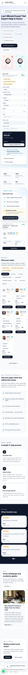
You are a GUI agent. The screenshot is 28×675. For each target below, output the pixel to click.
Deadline (4, 97)
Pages (4, 108)
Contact (15, 671)
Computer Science (7, 280)
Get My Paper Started (9, 45)
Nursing (21, 274)
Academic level (6, 92)
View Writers (6, 50)
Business (13, 274)
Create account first (9, 158)
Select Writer (7, 307)
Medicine (4, 283)
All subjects (5, 274)
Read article (8, 624)
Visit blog (7, 586)
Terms (10, 671)
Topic (3, 114)
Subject (4, 103)
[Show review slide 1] (13, 558)
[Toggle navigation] (25, 2)
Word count (5, 120)
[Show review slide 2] (15, 558)
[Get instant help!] (3, 671)
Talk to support (8, 162)
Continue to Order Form (14, 144)
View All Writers (14, 363)
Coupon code (5, 126)
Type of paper (5, 87)
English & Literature (7, 277)
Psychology (18, 277)
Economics (22, 280)
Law (16, 280)
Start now (7, 657)
